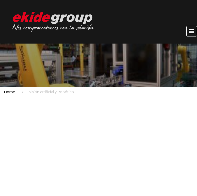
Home (9, 92)
